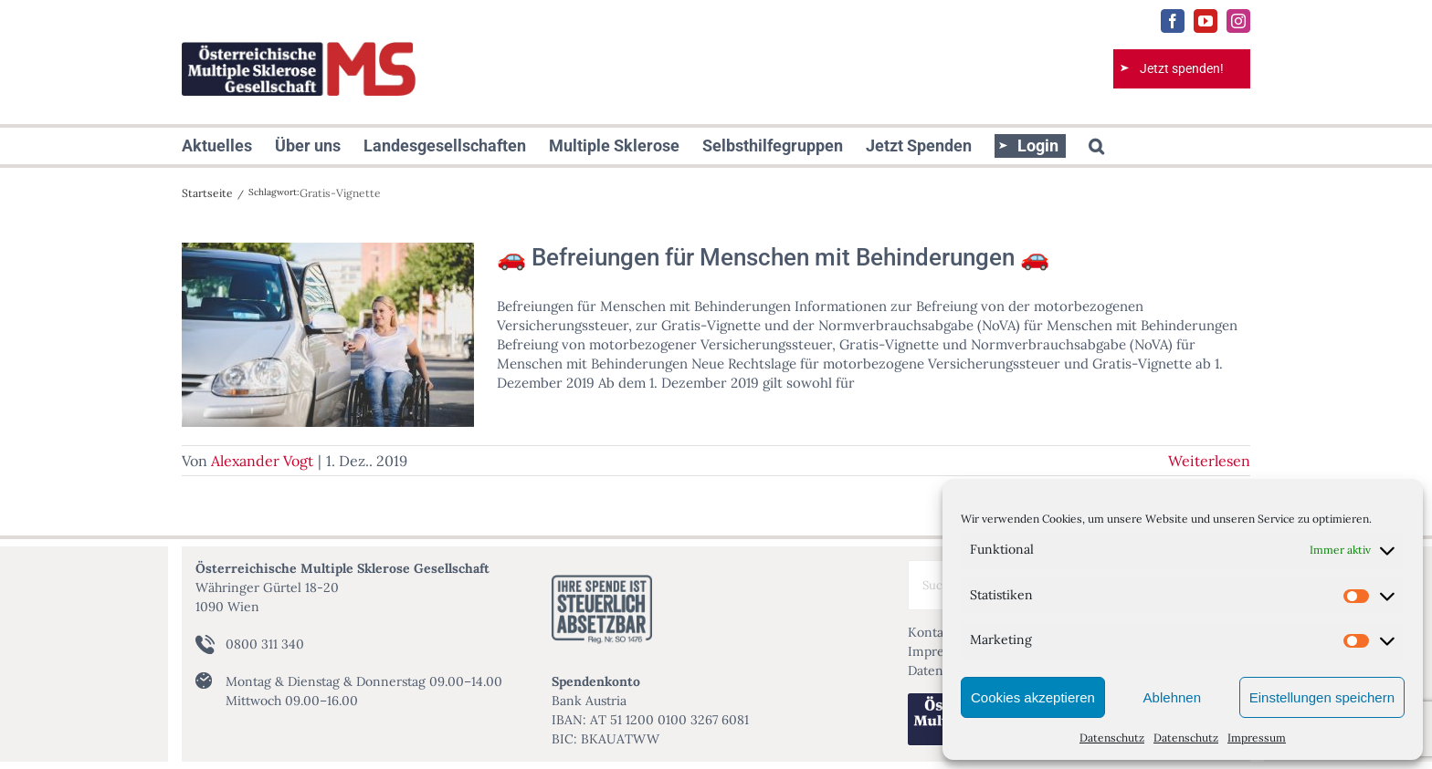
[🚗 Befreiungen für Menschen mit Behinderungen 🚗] (328, 335)
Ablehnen (1172, 697)
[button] (1096, 146)
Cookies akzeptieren (1033, 697)
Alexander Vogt (262, 461)
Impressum (1256, 737)
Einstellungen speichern (1322, 697)
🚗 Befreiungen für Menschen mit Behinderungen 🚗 (773, 257)
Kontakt (931, 632)
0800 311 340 (265, 644)
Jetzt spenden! (1182, 68)
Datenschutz (1111, 737)
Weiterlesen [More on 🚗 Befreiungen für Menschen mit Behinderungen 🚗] (1209, 461)
